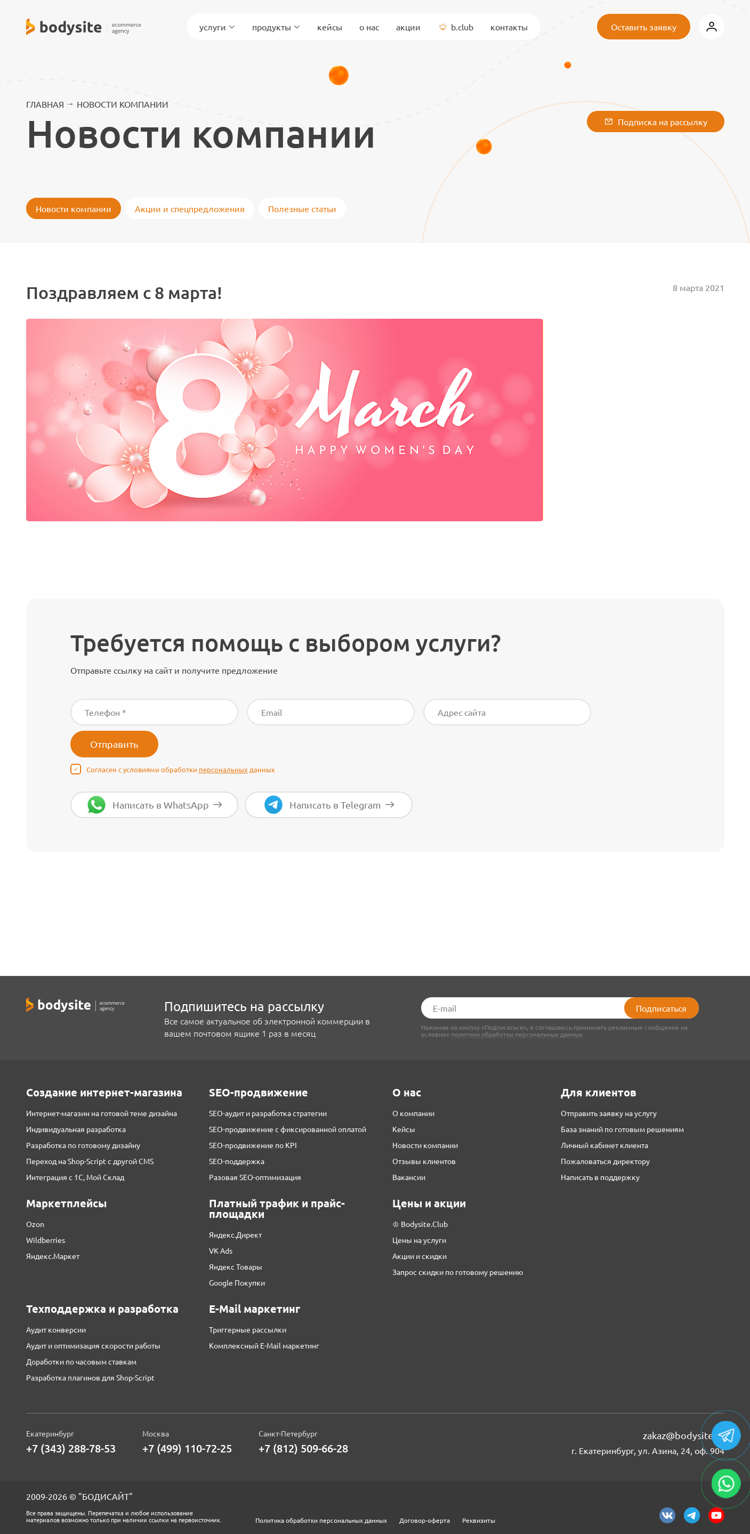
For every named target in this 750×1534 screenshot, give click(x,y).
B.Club (455, 26)
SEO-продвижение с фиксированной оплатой (287, 1129)
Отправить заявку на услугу (609, 1113)
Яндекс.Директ (235, 1234)
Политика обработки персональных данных (321, 1520)
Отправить (114, 743)
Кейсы (329, 26)
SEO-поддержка (236, 1161)
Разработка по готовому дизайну (83, 1145)
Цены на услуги (419, 1240)
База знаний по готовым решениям (622, 1129)
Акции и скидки (419, 1256)
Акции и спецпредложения (190, 208)
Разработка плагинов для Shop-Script (90, 1377)
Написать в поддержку (600, 1177)
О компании (413, 1113)
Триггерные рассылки (247, 1329)
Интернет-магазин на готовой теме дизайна (101, 1113)
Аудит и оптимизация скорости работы (93, 1345)
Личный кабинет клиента (604, 1145)
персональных (223, 769)
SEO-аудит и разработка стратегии (268, 1113)
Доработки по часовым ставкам (81, 1361)
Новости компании (122, 104)
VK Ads (220, 1250)
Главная (45, 104)
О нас (369, 26)
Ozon (35, 1224)
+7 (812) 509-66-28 (303, 1448)
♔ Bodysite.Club (420, 1224)
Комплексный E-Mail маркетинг (264, 1345)
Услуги (217, 26)
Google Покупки (237, 1282)
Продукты (276, 26)
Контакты (509, 26)
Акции (408, 26)
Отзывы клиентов (424, 1161)
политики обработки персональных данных (517, 1034)
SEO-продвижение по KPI (253, 1145)
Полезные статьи (302, 208)
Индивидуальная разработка (76, 1129)
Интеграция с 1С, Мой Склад (75, 1177)
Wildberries (45, 1240)
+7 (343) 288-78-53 (71, 1448)
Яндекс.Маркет (52, 1256)
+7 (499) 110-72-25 (187, 1448)
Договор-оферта (424, 1520)
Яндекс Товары (235, 1266)
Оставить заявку (643, 26)
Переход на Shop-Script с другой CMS (90, 1161)
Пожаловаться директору (605, 1161)
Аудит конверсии (56, 1329)
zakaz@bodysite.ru (683, 1435)
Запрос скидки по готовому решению (457, 1272)
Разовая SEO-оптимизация (255, 1177)
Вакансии (408, 1177)
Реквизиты (478, 1520)
